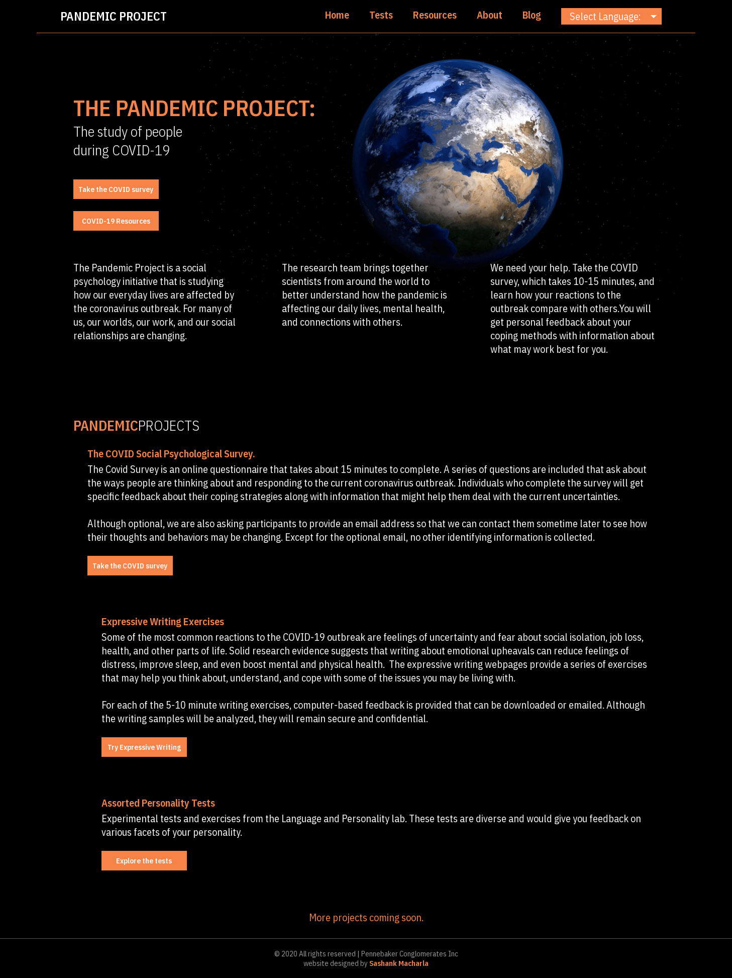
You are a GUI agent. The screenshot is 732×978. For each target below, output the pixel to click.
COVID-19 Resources (116, 221)
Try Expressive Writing (144, 747)
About (489, 15)
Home (337, 15)
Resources (435, 15)
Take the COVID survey (115, 189)
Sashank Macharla (398, 963)
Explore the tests (144, 860)
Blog (531, 15)
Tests (381, 15)
